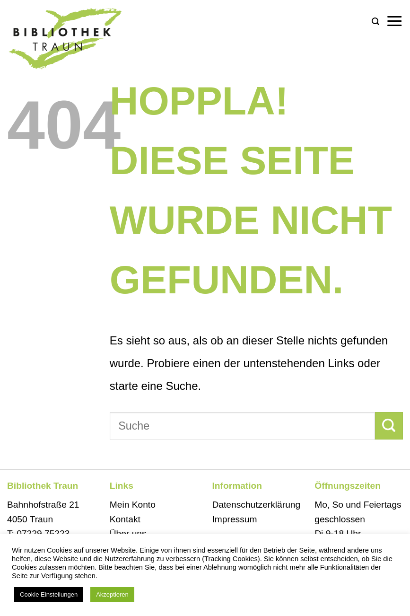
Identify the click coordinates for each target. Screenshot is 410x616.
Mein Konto (133, 505)
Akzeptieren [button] (112, 594)
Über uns (128, 533)
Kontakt (125, 519)
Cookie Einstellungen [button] (49, 594)
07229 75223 (43, 533)
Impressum (234, 519)
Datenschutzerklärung (256, 505)
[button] (375, 21)
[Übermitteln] (389, 426)
